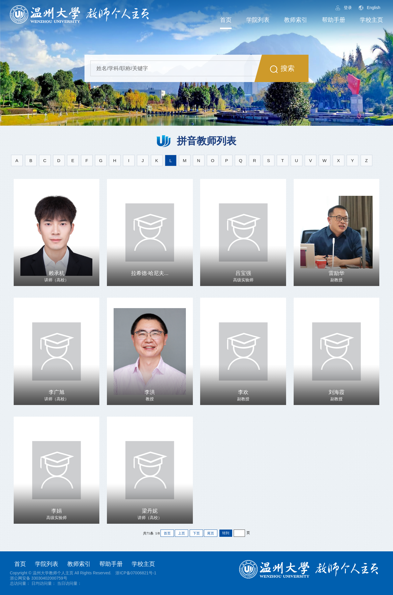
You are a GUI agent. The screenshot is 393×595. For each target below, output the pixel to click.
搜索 (282, 69)
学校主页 (371, 20)
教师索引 (295, 20)
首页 (226, 20)
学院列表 (257, 20)
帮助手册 (333, 20)
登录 (344, 7)
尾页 (210, 533)
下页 (196, 533)
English (369, 7)
